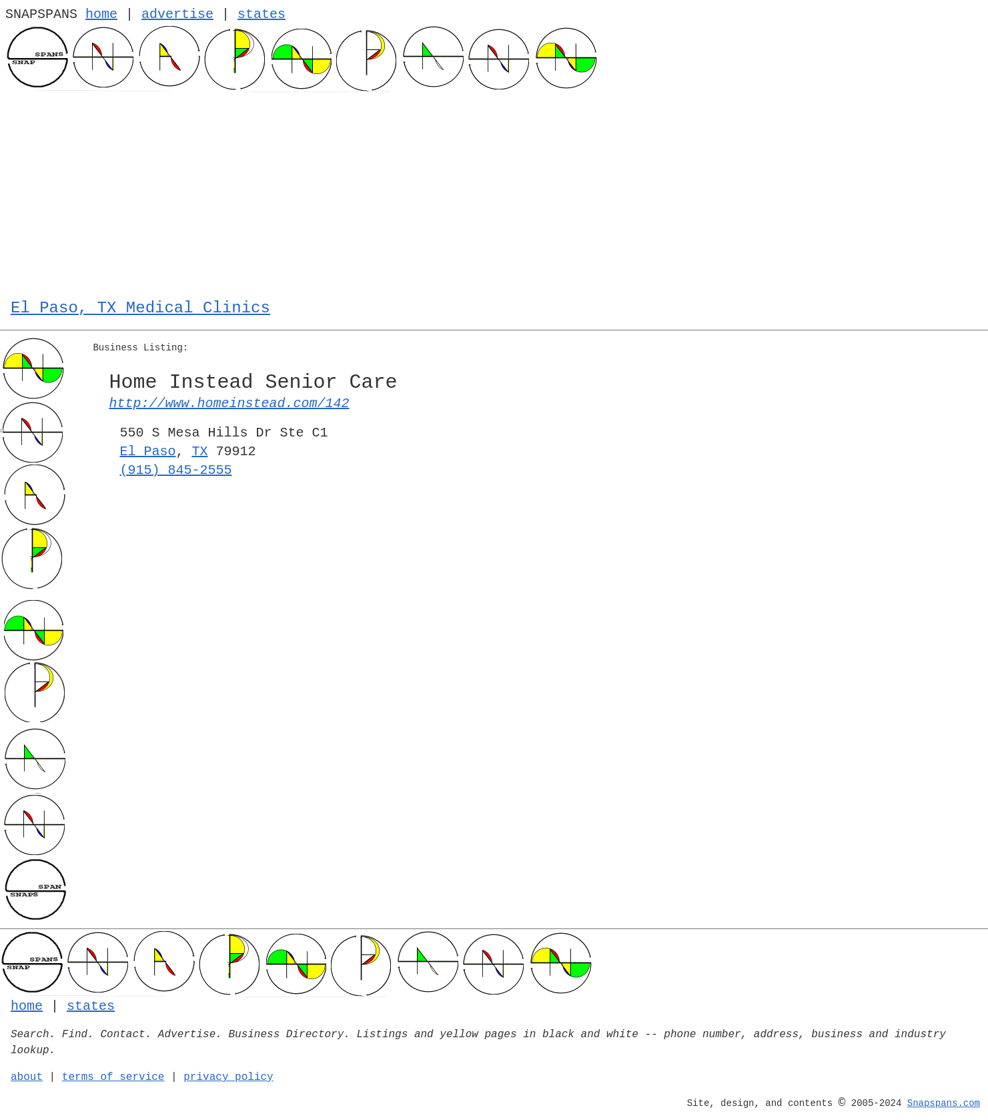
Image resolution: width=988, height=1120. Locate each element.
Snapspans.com (943, 1103)
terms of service (113, 1077)
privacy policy (228, 1077)
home (101, 14)
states (261, 14)
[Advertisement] (493, 192)
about (27, 1077)
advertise (177, 14)
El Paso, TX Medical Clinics (140, 308)
